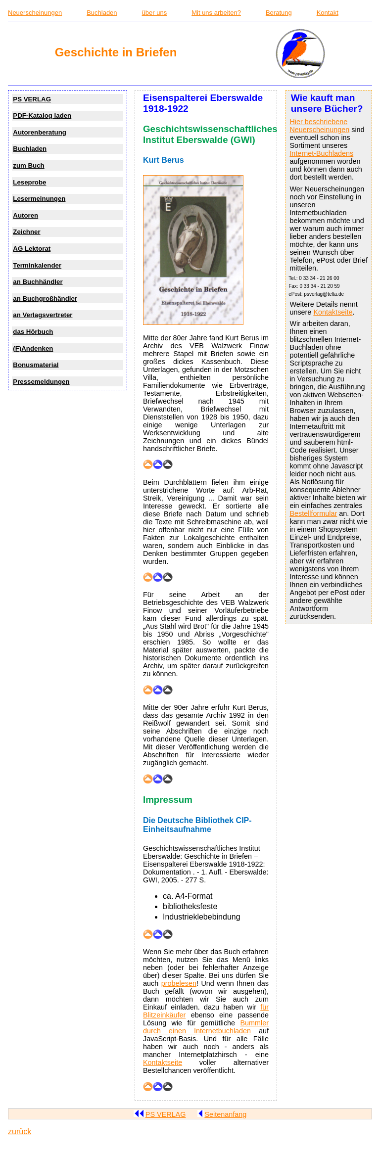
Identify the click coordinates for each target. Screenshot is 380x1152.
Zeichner (26, 231)
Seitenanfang (221, 1114)
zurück (19, 1131)
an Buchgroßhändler (45, 298)
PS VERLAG (32, 99)
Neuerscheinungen (35, 12)
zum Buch (28, 165)
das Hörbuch (33, 331)
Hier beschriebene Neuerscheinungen (319, 126)
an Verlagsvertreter (42, 315)
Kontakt (327, 12)
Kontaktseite (332, 312)
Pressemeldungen (41, 381)
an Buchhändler (37, 281)
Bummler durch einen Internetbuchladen (206, 1027)
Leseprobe (29, 182)
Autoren (25, 215)
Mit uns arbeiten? (216, 12)
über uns (154, 12)
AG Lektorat (31, 248)
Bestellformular (313, 513)
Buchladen (102, 12)
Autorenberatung (39, 132)
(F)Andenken (33, 348)
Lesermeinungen (39, 198)
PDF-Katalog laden (42, 115)
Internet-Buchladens (321, 153)
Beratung (279, 12)
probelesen (178, 983)
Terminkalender (37, 265)
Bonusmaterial (35, 365)
